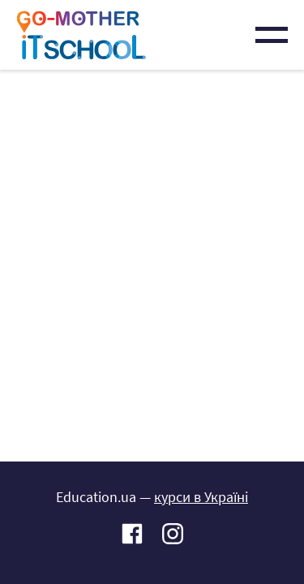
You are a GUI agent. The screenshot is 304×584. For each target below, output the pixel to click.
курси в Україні (201, 496)
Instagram (172, 535)
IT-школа (81, 35)
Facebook (132, 535)
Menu (271, 35)
